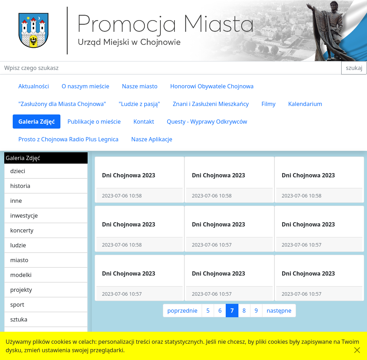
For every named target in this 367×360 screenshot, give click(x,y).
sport (17, 304)
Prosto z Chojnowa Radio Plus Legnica (68, 139)
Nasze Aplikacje (151, 139)
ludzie (18, 245)
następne (279, 310)
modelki (20, 275)
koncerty (21, 230)
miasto (19, 260)
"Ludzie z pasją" (139, 104)
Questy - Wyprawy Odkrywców (207, 121)
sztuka (18, 319)
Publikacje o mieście (94, 121)
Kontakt (144, 121)
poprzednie (182, 310)
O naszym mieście (85, 86)
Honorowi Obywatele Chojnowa (212, 86)
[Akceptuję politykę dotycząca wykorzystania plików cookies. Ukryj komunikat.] (357, 350)
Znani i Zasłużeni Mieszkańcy (211, 104)
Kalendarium (305, 104)
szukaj (354, 68)
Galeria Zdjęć (36, 121)
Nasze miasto (140, 86)
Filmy (268, 104)
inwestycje (24, 215)
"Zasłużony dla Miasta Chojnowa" (62, 104)
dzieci (17, 171)
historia (20, 186)
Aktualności (33, 86)
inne (16, 201)
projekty (21, 290)
